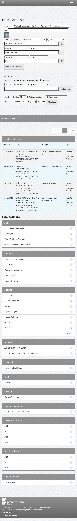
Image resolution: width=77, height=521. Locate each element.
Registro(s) (31, 102)
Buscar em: (8, 26)
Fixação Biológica (11, 317)
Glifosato (7, 323)
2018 (6, 442)
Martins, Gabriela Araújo (13, 259)
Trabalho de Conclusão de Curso (16, 412)
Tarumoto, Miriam (11, 276)
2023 (6, 432)
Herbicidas (8, 328)
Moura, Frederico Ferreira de (15, 239)
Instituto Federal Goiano (13, 368)
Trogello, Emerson (11, 281)
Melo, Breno (9, 265)
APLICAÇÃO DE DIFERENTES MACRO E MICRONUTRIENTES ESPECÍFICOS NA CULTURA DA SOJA (27, 157)
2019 (6, 437)
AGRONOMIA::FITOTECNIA (15, 348)
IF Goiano (8, 382)
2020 (6, 468)
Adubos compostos (11, 301)
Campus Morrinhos (11, 397)
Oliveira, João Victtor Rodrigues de (17, 245)
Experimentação (10, 312)
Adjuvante (8, 295)
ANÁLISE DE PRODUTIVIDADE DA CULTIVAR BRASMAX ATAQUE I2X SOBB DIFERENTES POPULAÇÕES (26, 188)
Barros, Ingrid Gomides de (52, 166)
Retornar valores (14, 66)
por (5, 30)
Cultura (7, 306)
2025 (6, 426)
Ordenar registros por (37, 97)
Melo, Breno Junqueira (13, 270)
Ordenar (7, 102)
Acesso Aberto (9, 482)
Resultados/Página (11, 97)
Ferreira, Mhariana (49, 183)
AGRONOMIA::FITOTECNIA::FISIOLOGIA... (21, 353)
